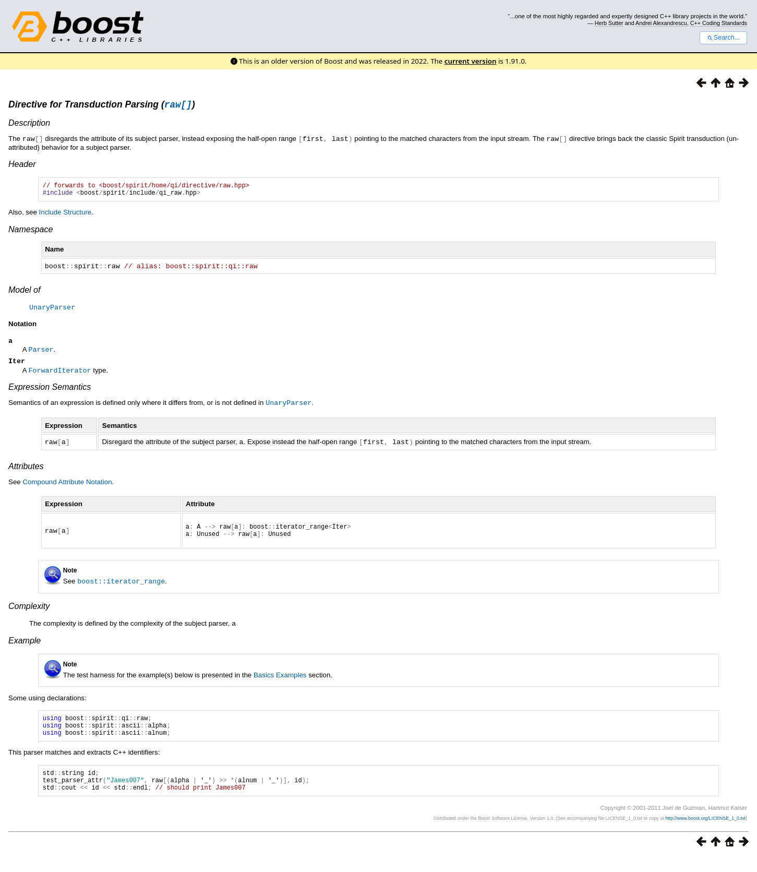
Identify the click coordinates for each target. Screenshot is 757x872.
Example (24, 646)
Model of (24, 293)
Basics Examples (280, 681)
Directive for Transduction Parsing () (101, 106)
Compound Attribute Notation (67, 485)
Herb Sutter (609, 23)
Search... (723, 37)
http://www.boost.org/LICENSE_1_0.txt (705, 833)
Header (21, 165)
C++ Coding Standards (718, 23)
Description (29, 124)
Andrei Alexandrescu (661, 23)
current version (470, 61)
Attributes (26, 469)
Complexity (29, 612)
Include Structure (65, 216)
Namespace (30, 233)
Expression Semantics (49, 391)
